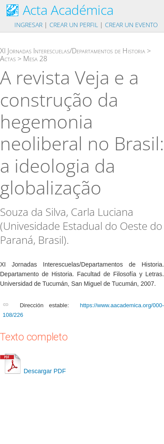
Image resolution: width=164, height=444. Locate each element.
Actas (8, 58)
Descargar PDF (33, 371)
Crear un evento (131, 25)
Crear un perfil (73, 25)
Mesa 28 (35, 58)
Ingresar (28, 25)
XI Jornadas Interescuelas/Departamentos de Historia (72, 51)
